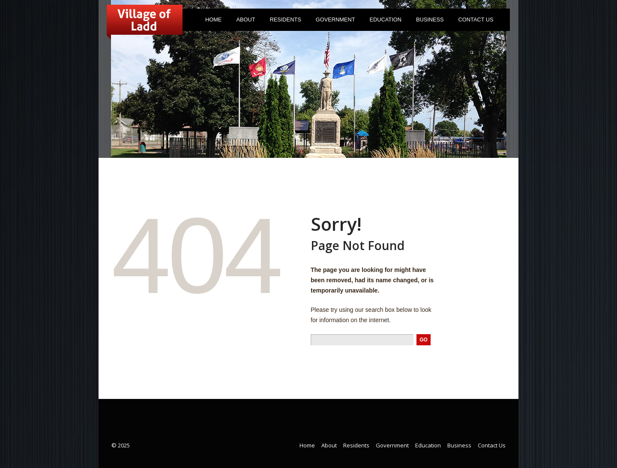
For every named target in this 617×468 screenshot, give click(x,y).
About (243, 21)
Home (213, 19)
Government (333, 21)
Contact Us (476, 19)
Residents (284, 21)
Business (430, 19)
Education (385, 19)
